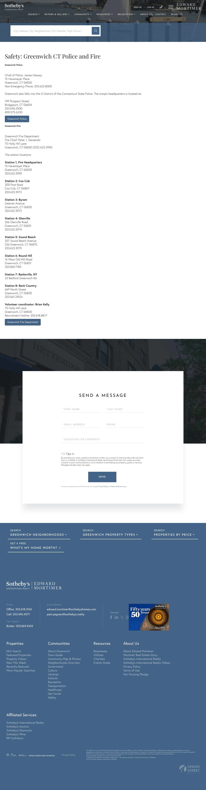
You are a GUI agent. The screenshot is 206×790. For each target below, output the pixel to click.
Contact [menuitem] (161, 14)
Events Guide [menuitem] (102, 663)
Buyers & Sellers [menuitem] (56, 14)
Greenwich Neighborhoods (37, 534)
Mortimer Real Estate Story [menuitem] (140, 655)
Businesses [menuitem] (100, 651)
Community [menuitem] (82, 14)
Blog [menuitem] (174, 14)
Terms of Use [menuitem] (131, 670)
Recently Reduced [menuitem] (17, 666)
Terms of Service (116, 486)
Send (102, 477)
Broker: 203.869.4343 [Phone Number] (19, 626)
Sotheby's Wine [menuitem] (16, 734)
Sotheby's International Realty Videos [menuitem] (146, 663)
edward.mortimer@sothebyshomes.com (71, 609)
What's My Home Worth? (34, 548)
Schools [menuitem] (53, 678)
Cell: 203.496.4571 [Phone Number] (18, 614)
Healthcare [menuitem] (55, 690)
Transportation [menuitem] (57, 686)
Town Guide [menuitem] (55, 655)
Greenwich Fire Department (22, 322)
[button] (95, 31)
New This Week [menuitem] (16, 663)
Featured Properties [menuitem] (18, 655)
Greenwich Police (17, 118)
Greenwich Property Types (109, 534)
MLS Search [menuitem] (13, 651)
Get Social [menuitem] (54, 693)
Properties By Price (173, 534)
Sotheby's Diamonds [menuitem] (19, 730)
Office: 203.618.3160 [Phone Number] (19, 609)
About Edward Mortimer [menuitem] (138, 651)
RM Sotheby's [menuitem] (14, 738)
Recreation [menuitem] (54, 682)
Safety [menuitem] (52, 697)
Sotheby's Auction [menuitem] (17, 726)
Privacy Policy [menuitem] (131, 666)
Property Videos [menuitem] (16, 659)
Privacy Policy (103, 486)
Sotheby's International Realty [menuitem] (142, 659)
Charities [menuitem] (99, 659)
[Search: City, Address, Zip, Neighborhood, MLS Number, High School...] (52, 30)
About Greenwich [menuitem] (59, 651)
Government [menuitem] (55, 666)
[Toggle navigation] (171, 7)
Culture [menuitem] (52, 670)
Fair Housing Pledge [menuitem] (135, 674)
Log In (150, 7)
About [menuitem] (144, 14)
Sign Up (138, 7)
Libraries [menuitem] (53, 674)
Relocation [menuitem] (125, 14)
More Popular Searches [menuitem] (20, 670)
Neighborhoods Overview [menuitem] (64, 663)
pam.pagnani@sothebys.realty (65, 614)
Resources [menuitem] (103, 14)
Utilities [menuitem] (98, 655)
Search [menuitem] (33, 14)
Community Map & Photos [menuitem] (64, 659)
